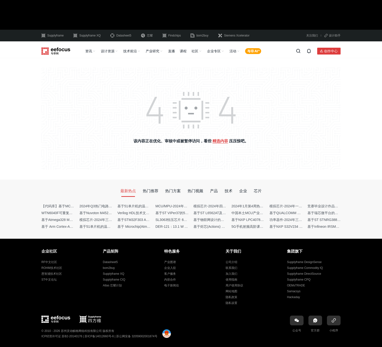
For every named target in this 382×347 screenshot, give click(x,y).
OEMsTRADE (296, 285)
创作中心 (331, 51)
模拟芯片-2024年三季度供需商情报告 (107, 220)
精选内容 (220, 141)
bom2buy (199, 35)
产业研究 (152, 51)
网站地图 (231, 291)
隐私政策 (231, 297)
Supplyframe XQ (87, 35)
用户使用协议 (234, 285)
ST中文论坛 (49, 279)
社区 (194, 51)
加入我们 (231, 273)
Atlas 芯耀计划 (112, 285)
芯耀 (147, 35)
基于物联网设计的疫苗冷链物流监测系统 (224, 220)
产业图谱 (170, 262)
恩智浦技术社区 (51, 273)
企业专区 (214, 51)
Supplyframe (52, 35)
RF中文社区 (49, 262)
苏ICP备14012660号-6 (99, 336)
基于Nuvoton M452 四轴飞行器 (102, 213)
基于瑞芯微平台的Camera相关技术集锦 (337, 213)
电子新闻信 (171, 285)
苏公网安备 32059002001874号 (136, 336)
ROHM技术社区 (51, 268)
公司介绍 (231, 262)
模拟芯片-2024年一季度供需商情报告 (297, 206)
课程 (183, 51)
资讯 (88, 51)
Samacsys (293, 291)
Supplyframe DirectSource (304, 273)
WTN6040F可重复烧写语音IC (63, 213)
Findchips (171, 35)
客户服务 (170, 273)
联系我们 (231, 268)
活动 (232, 51)
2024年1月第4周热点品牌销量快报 (257, 206)
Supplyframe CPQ (299, 279)
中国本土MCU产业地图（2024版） (257, 213)
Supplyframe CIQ (114, 279)
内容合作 (170, 279)
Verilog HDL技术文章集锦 (136, 213)
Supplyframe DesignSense (304, 262)
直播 (171, 51)
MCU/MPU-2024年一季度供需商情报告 (185, 206)
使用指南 (231, 279)
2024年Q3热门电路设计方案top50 (105, 206)
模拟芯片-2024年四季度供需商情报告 (221, 206)
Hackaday (293, 297)
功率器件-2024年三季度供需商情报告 (297, 220)
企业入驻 (170, 268)
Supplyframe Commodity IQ (305, 268)
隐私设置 (231, 303)
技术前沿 (130, 51)
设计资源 (108, 51)
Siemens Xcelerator (234, 35)
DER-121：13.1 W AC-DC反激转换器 (183, 226)
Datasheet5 (120, 35)
